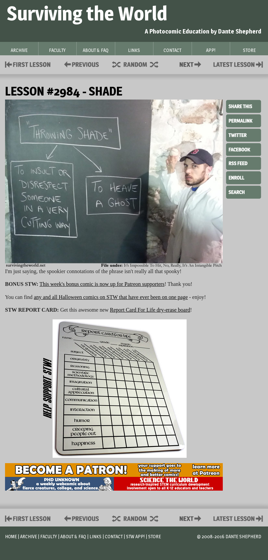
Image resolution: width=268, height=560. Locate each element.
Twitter (243, 135)
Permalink (243, 121)
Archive (28, 536)
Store (154, 536)
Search (243, 191)
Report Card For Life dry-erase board (150, 310)
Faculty (48, 536)
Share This (243, 107)
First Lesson (28, 63)
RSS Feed (243, 163)
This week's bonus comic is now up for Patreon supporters (102, 284)
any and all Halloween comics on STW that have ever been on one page (111, 297)
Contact (191, 63)
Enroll (243, 177)
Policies (80, 63)
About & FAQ (73, 536)
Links (95, 536)
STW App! (135, 536)
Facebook (243, 149)
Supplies (140, 63)
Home (11, 536)
